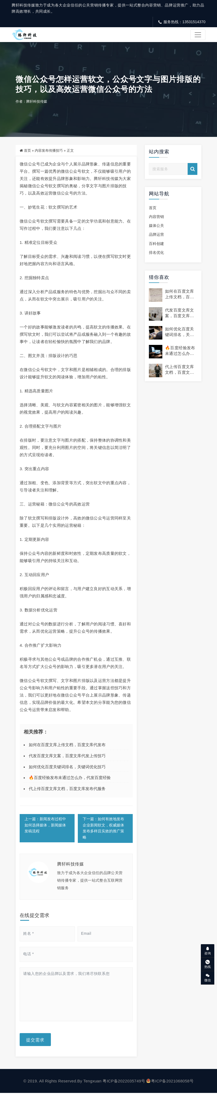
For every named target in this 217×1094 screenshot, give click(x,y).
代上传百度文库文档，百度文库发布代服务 (67, 789)
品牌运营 (156, 235)
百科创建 (156, 244)
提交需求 (35, 1040)
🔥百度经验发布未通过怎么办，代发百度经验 (70, 778)
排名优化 (156, 253)
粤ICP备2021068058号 (170, 1082)
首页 (27, 151)
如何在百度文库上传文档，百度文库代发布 (67, 745)
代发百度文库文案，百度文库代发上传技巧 (67, 756)
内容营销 (156, 217)
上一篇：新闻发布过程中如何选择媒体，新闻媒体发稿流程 (45, 826)
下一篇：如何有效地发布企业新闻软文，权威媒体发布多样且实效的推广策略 (103, 829)
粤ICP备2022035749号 (124, 1082)
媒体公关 (156, 226)
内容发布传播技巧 (49, 151)
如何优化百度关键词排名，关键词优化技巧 (67, 767)
